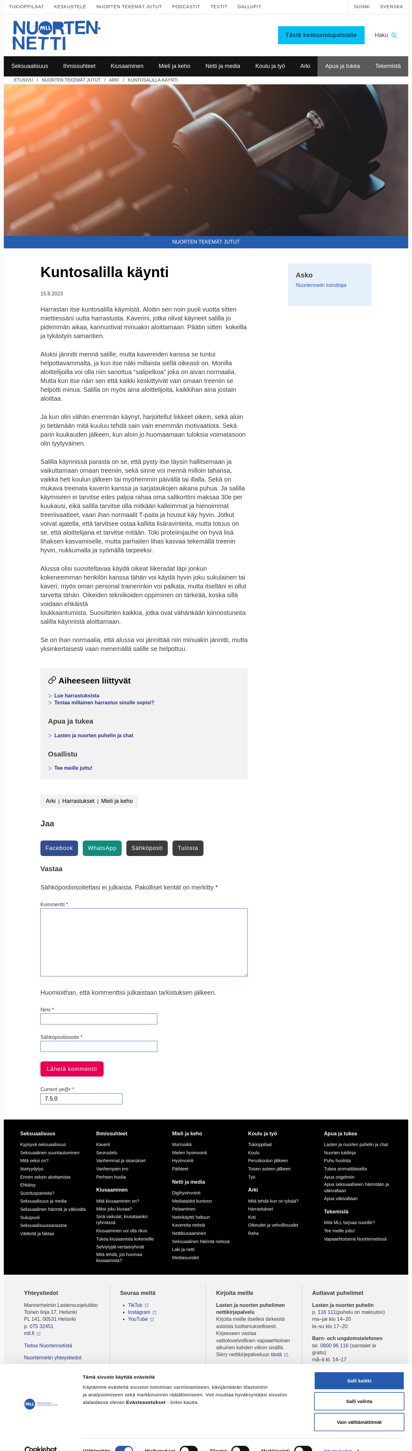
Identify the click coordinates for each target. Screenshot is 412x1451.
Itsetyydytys (31, 1168)
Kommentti (54, 904)
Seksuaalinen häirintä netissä (201, 1241)
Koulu (253, 1152)
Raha (253, 1233)
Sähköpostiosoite (61, 1037)
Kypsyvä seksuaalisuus (43, 1144)
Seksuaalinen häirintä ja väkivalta (53, 1209)
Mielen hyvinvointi (189, 1152)
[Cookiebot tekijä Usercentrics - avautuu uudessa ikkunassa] (41, 1438)
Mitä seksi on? (34, 1160)
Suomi (362, 6)
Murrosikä (181, 1144)
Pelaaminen (184, 1208)
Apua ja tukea (340, 1133)
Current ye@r (57, 1089)
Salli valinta (359, 1389)
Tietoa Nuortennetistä (48, 1345)
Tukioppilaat (26, 6)
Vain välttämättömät (359, 1409)
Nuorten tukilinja (340, 1152)
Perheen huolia (111, 1177)
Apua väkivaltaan (341, 1198)
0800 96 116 (334, 1345)
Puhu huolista (337, 1160)
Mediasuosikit (185, 1257)
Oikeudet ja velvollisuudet (273, 1225)
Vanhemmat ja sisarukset (120, 1160)
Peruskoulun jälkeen (268, 1160)
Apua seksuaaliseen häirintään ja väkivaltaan (356, 1187)
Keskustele (70, 6)
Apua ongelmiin (339, 1177)
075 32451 (42, 1326)
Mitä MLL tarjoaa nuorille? (349, 1222)
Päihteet (180, 1168)
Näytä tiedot (338, 1438)
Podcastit (186, 6)
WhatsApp (102, 848)
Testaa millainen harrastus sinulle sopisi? (104, 702)
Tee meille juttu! (73, 768)
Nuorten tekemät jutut (129, 6)
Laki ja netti (183, 1249)
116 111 (327, 1312)
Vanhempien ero (112, 1168)
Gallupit (250, 6)
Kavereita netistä (188, 1225)
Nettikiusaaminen (189, 1233)
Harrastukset (78, 801)
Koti (252, 1217)
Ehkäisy (28, 1184)
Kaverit (103, 1144)
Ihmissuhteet (111, 1133)
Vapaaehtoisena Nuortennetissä (355, 1239)
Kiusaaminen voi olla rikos (121, 1230)
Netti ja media (188, 1182)
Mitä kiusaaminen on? (117, 1201)
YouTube (138, 1319)
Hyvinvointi (183, 1160)
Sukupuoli (30, 1217)
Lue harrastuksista (76, 695)
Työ (251, 1177)
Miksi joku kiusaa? (114, 1208)
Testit (218, 6)
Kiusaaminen (112, 1190)
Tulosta (188, 848)
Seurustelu (106, 1152)
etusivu (23, 79)
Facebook (59, 848)
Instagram (139, 1312)
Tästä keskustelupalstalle (321, 35)
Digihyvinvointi (186, 1192)
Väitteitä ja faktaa (37, 1233)
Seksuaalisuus (37, 1133)
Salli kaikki (359, 1368)
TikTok (135, 1305)
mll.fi (29, 1333)
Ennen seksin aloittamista (45, 1177)
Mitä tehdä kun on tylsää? (273, 1201)
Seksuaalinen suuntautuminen (50, 1152)
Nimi (47, 1009)
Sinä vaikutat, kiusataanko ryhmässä (122, 1219)
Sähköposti (147, 848)
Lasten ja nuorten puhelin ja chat (93, 735)
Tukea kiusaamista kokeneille (125, 1239)
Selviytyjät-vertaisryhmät (120, 1246)
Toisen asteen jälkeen (269, 1168)
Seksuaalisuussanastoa (43, 1225)
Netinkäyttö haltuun (191, 1217)
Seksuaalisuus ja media (43, 1201)
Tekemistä (336, 1211)
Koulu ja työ (262, 1133)
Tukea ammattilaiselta (345, 1168)
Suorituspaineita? (37, 1193)
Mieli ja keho (117, 801)
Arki (114, 79)
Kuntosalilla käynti (153, 79)
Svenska (391, 6)
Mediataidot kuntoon (192, 1201)
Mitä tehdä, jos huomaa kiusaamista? (119, 1257)
